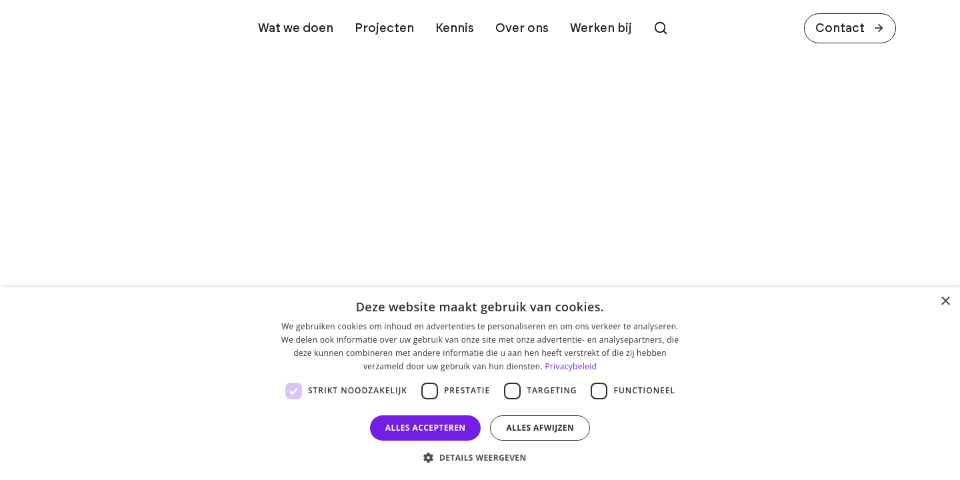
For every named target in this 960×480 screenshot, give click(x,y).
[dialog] (480, 383)
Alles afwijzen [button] (540, 427)
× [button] (945, 302)
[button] (479, 457)
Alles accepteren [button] (425, 427)
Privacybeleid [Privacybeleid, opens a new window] (571, 366)
